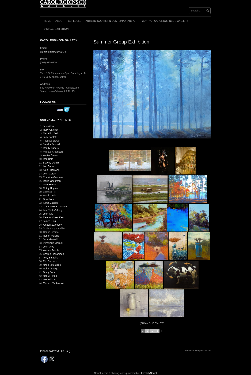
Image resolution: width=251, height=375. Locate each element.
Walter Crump (50, 155)
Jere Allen (48, 126)
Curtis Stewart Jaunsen (55, 206)
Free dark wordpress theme (198, 350)
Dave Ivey (48, 199)
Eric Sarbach (50, 261)
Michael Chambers (53, 151)
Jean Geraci (49, 173)
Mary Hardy (49, 184)
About (59, 20)
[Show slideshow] (152, 323)
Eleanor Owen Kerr (53, 217)
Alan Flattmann (51, 170)
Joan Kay (48, 213)
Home (47, 20)
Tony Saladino (50, 257)
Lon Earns (48, 166)
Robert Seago (50, 268)
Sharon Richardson (53, 254)
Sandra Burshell (51, 144)
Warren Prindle (51, 250)
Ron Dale (48, 159)
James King (49, 221)
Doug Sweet (49, 272)
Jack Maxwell (50, 239)
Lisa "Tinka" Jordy (52, 210)
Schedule (74, 20)
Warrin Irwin (49, 195)
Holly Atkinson (50, 129)
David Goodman (52, 180)
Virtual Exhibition (56, 28)
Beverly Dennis (51, 162)
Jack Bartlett (49, 137)
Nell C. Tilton (50, 275)
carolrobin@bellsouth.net (53, 51)
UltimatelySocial (148, 373)
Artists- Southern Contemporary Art (111, 20)
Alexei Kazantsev (52, 224)
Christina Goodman (53, 177)
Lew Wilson (49, 279)
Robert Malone (51, 235)
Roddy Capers (51, 148)
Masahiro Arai (50, 133)
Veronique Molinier (53, 243)
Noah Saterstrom (52, 265)
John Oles (48, 246)
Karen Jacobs (50, 202)
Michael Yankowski (53, 283)
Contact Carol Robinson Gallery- (165, 20)
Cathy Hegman (51, 188)
